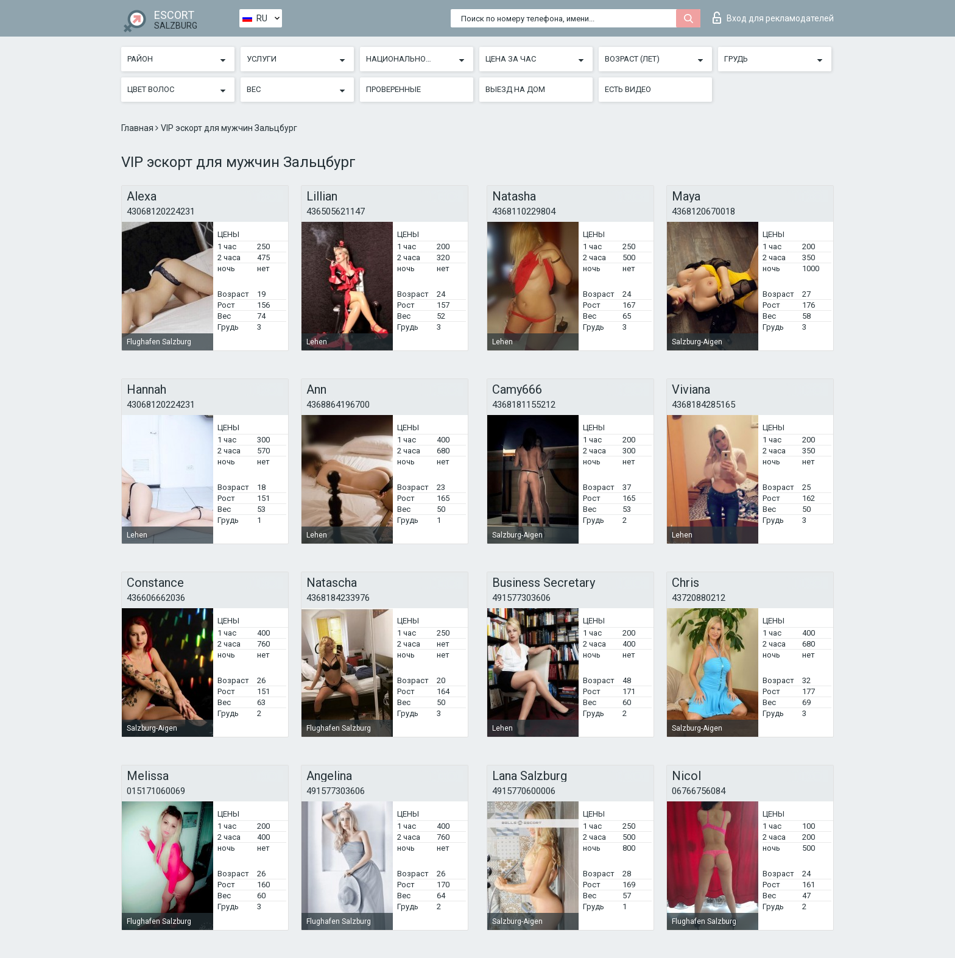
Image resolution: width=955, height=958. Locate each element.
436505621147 (335, 211)
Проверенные (393, 89)
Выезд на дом (515, 89)
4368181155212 (523, 404)
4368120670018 (703, 211)
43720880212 (698, 597)
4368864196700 (338, 404)
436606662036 (156, 597)
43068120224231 (161, 211)
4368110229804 (523, 211)
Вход (773, 17)
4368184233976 (338, 597)
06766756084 (698, 791)
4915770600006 (523, 791)
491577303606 (521, 597)
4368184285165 (703, 404)
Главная (138, 128)
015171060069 (156, 791)
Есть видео (628, 89)
